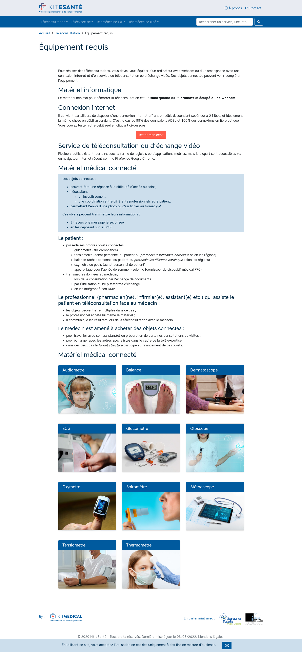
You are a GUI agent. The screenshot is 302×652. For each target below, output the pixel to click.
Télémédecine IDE (109, 22)
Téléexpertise (81, 22)
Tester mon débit (151, 135)
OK (227, 646)
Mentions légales (210, 637)
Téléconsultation (53, 22)
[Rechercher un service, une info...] (224, 22)
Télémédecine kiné (142, 22)
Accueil (44, 33)
